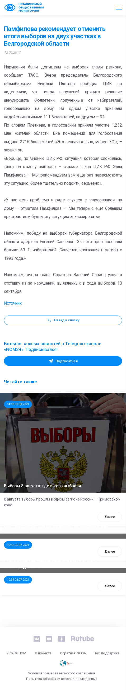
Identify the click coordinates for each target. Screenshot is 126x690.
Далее (110, 517)
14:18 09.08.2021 (18, 404)
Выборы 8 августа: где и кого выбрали (42, 486)
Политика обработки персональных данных (61, 679)
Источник (13, 303)
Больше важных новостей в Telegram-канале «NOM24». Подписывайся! (52, 346)
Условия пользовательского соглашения (62, 673)
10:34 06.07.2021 (18, 579)
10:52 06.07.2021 (18, 545)
